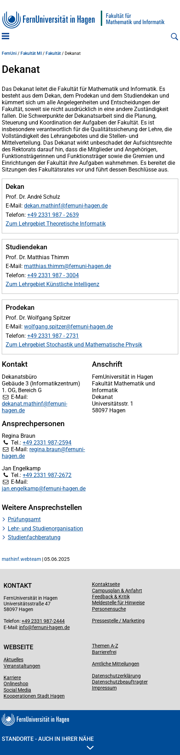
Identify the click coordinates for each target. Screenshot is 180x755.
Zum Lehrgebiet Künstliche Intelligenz (52, 284)
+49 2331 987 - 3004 (53, 275)
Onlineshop (16, 683)
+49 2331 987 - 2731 (53, 335)
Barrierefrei (104, 652)
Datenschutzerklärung (116, 676)
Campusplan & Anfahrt (117, 590)
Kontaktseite (106, 584)
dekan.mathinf (42, 205)
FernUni (9, 53)
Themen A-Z (105, 646)
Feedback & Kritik (111, 596)
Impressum (104, 688)
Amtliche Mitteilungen (115, 664)
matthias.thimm (44, 266)
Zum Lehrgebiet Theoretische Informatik (56, 223)
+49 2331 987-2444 (43, 621)
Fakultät (53, 53)
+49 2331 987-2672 (47, 475)
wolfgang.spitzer (45, 326)
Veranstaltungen (22, 666)
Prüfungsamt (24, 519)
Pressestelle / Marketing (118, 620)
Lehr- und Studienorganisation (45, 528)
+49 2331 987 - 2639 (53, 214)
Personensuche (109, 609)
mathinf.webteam (21, 559)
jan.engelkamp (20, 488)
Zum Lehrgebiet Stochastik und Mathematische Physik (74, 344)
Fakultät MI (31, 53)
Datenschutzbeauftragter (120, 682)
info (23, 627)
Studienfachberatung (34, 537)
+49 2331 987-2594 (47, 442)
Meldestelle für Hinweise (118, 602)
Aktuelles (13, 659)
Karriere (12, 677)
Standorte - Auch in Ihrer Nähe (48, 743)
